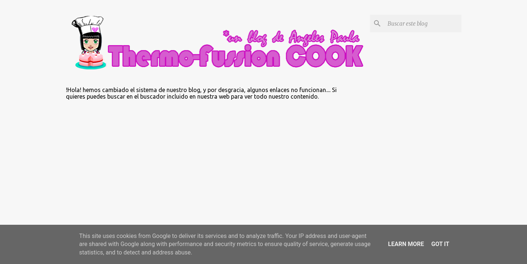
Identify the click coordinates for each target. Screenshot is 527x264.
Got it (440, 244)
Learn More (406, 244)
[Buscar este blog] (423, 23)
